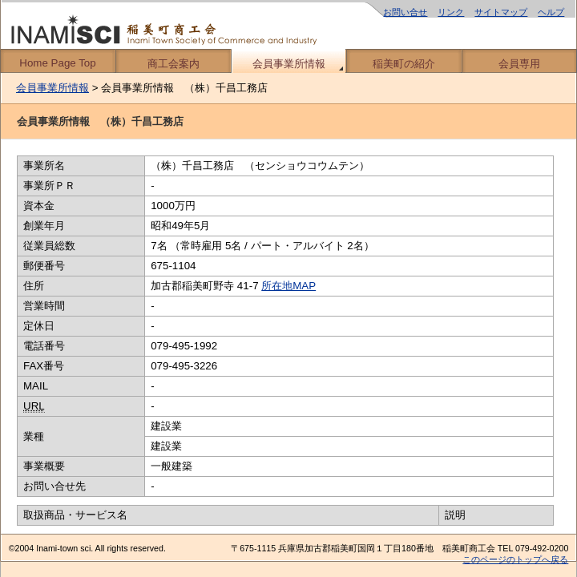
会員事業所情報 (288, 64)
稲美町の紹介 (404, 64)
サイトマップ (500, 12)
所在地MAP (288, 286)
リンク (451, 12)
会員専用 (519, 64)
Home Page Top (57, 63)
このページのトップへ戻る (515, 559)
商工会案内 (173, 64)
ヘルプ (551, 12)
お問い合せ (405, 12)
